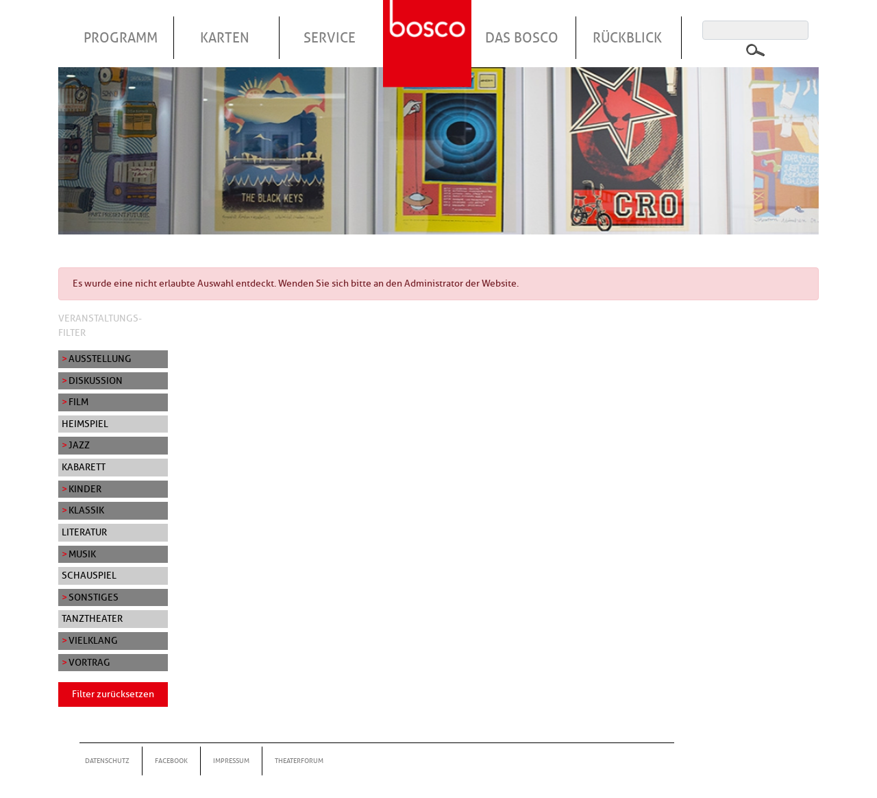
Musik (82, 554)
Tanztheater (92, 618)
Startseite (429, 27)
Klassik (86, 510)
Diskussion (96, 380)
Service (330, 37)
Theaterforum (299, 760)
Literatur (84, 532)
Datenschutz (107, 760)
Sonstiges (94, 597)
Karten (224, 37)
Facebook (171, 760)
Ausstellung (100, 358)
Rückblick (627, 37)
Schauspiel (89, 575)
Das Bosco (521, 37)
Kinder (85, 489)
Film (78, 402)
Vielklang (93, 640)
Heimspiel (85, 424)
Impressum (231, 760)
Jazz (79, 445)
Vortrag (89, 662)
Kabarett (84, 467)
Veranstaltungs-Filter (100, 325)
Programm (121, 37)
